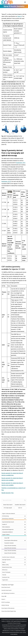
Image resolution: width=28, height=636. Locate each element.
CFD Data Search (8, 507)
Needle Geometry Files (7, 493)
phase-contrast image (24, 258)
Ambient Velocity (5, 605)
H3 (22, 204)
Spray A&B (3, 596)
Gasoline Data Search (20, 504)
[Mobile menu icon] (25, 2)
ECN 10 (20, 507)
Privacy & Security (16, 623)
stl (8, 202)
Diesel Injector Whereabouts (7, 608)
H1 (22, 200)
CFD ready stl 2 (3, 380)
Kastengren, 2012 (20, 162)
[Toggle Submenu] (24, 516)
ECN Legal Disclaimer (16, 621)
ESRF (3, 345)
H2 (22, 202)
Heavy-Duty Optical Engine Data (8, 611)
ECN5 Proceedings (5, 602)
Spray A (20, 16)
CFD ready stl (3, 364)
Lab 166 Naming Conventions (8, 593)
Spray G (3, 599)
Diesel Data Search (7, 504)
